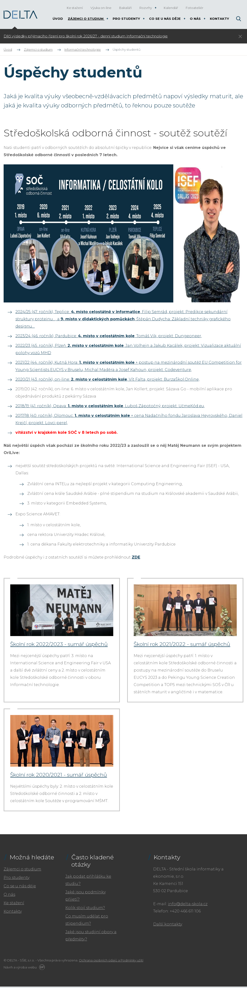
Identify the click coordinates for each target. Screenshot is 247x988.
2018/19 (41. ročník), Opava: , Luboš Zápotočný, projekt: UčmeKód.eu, (110, 406)
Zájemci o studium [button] (86, 19)
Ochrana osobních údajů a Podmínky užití (111, 962)
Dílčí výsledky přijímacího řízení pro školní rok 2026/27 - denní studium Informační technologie (86, 36)
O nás (9, 896)
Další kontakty (167, 925)
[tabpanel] (94, 36)
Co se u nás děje (20, 887)
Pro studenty (16, 879)
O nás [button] (196, 19)
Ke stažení (14, 904)
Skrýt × (240, 36)
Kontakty (13, 913)
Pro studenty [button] (127, 19)
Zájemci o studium (22, 870)
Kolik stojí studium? (85, 909)
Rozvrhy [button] (146, 8)
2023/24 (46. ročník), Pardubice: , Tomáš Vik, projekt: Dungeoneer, (108, 336)
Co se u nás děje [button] (165, 19)
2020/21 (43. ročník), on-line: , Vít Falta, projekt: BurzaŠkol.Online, (107, 379)
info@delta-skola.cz (187, 905)
